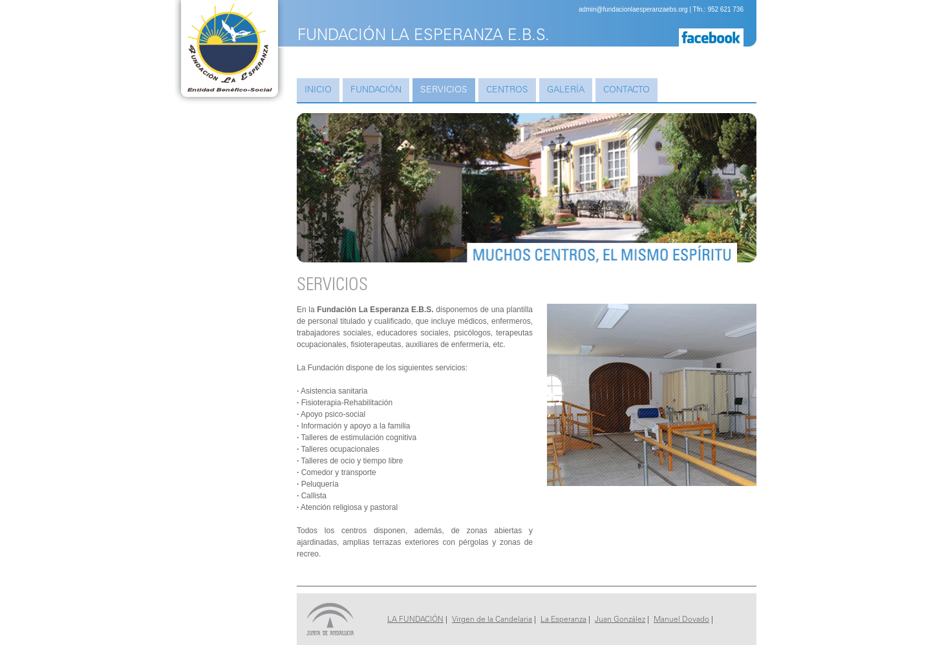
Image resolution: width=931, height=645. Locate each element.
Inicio (318, 90)
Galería (565, 90)
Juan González (620, 620)
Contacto (626, 90)
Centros (507, 90)
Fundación (375, 90)
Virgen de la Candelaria (492, 620)
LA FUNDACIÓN (415, 620)
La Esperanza (563, 620)
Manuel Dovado (681, 620)
